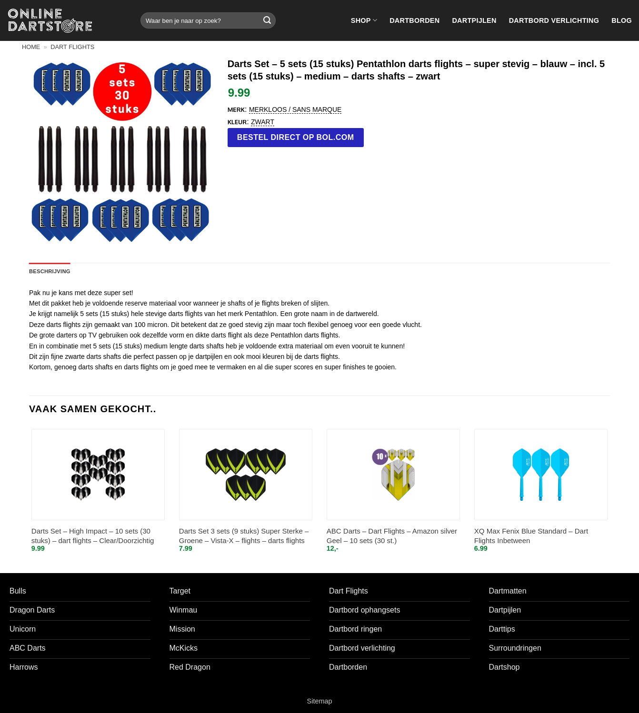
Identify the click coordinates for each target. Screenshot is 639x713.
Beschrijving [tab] (49, 271)
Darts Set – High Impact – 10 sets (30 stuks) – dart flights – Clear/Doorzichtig (92, 536)
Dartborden (414, 20)
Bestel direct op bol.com (295, 137)
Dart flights (72, 46)
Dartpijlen (474, 20)
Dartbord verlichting (554, 20)
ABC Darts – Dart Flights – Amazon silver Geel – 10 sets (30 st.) (392, 536)
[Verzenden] (267, 20)
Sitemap (319, 701)
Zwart (262, 122)
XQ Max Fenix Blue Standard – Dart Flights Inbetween (531, 536)
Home (31, 46)
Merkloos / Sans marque (295, 109)
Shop (364, 20)
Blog (621, 20)
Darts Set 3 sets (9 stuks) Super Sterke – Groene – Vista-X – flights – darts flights (244, 536)
